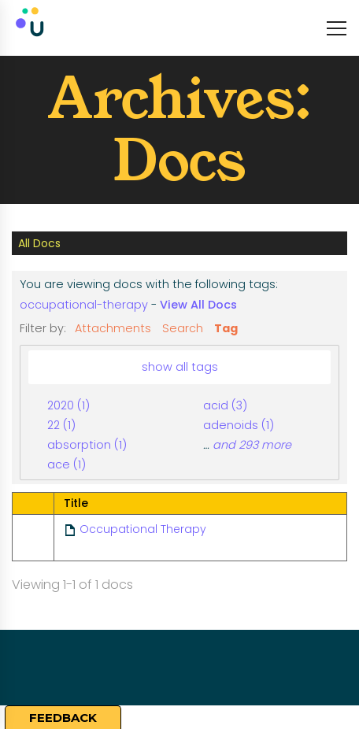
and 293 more (252, 445)
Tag (226, 328)
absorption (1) (87, 445)
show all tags (180, 367)
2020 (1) (68, 405)
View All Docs (198, 305)
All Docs (39, 243)
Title (76, 503)
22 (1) (61, 425)
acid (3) (225, 405)
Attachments (113, 328)
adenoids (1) (238, 425)
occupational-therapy (84, 305)
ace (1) (66, 464)
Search (182, 328)
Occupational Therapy (143, 529)
